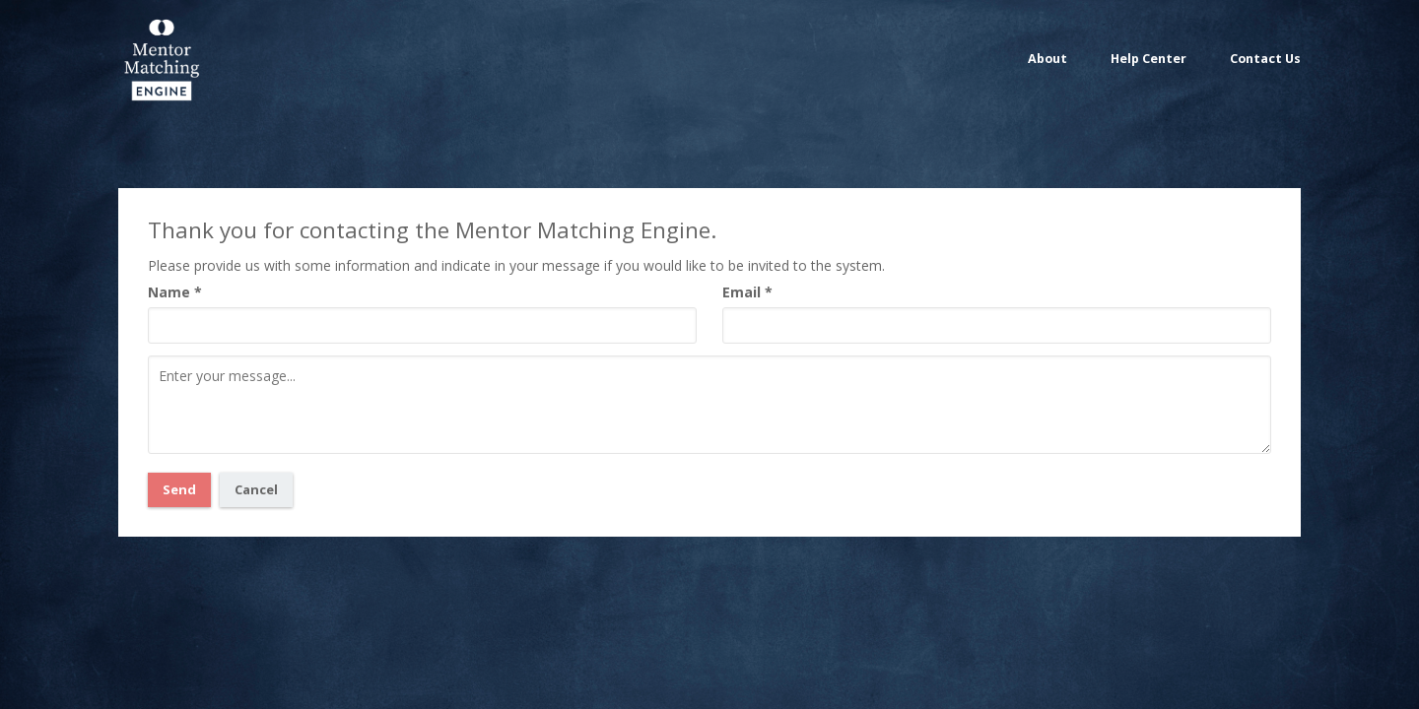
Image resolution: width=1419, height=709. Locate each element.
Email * (747, 292)
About (1047, 58)
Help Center (1148, 58)
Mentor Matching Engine (160, 58)
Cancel (256, 489)
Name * (175, 292)
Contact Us (1265, 58)
